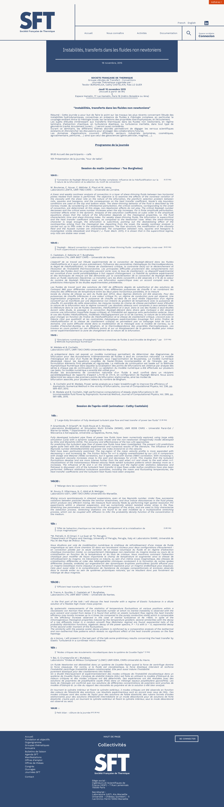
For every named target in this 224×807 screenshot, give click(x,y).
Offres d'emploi (33, 760)
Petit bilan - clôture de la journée (73, 713)
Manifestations (33, 757)
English (192, 22)
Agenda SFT (31, 754)
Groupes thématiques (37, 745)
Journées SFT (32, 772)
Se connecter (187, 739)
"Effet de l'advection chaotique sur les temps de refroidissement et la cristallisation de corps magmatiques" (101, 529)
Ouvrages (30, 769)
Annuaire (30, 748)
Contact (29, 776)
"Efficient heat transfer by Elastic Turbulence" (80, 587)
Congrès (29, 766)
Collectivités (112, 744)
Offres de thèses (34, 763)
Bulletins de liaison (35, 751)
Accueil (88, 33)
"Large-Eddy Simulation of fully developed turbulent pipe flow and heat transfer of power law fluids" (108, 420)
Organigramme (33, 742)
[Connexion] (206, 33)
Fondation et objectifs (37, 739)
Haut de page (112, 737)
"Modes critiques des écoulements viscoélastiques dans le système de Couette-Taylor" (100, 652)
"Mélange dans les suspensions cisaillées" (78, 486)
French (181, 22)
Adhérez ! (216, 2)
